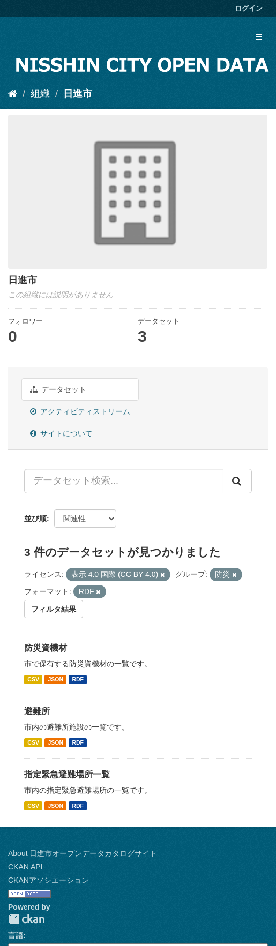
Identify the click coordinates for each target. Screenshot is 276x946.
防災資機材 (45, 647)
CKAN (26, 919)
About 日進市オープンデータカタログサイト (82, 853)
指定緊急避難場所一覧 (67, 774)
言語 (15, 935)
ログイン (249, 8)
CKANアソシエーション (48, 880)
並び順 (35, 518)
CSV (33, 679)
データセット (58, 389)
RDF (78, 679)
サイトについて (61, 433)
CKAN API (25, 866)
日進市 (77, 93)
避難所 (37, 711)
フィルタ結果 (53, 609)
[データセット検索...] (123, 481)
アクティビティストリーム (80, 411)
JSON (55, 679)
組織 (40, 93)
